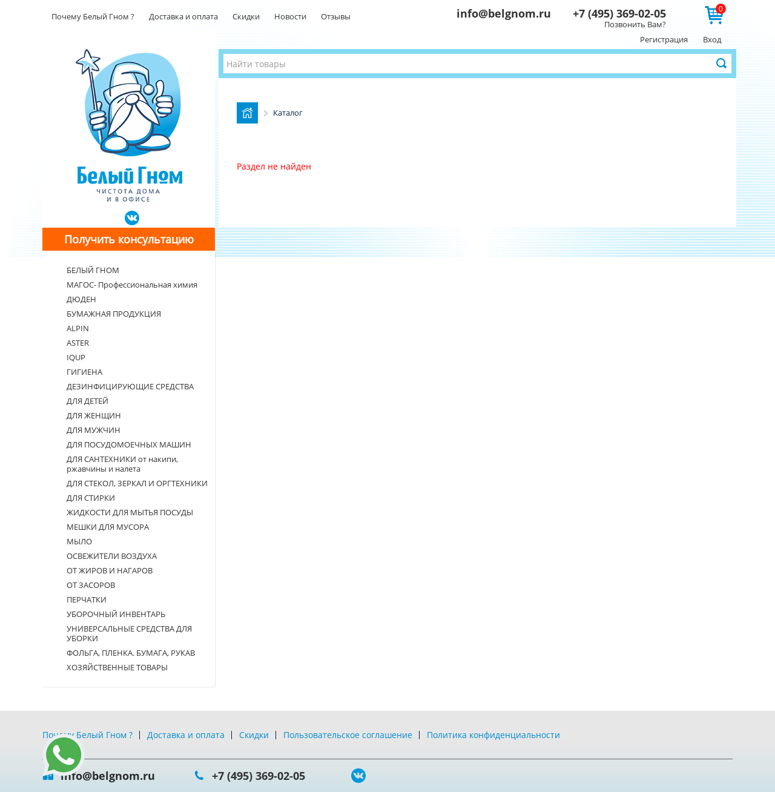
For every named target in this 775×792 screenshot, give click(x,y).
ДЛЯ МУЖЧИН (93, 429)
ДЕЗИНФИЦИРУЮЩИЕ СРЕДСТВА (130, 386)
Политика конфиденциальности (493, 735)
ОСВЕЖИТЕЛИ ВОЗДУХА (112, 555)
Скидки (246, 16)
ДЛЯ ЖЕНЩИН (94, 415)
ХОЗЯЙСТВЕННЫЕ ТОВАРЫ (117, 667)
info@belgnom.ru (504, 13)
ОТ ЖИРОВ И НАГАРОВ (110, 570)
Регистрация (664, 39)
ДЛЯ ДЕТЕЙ (87, 400)
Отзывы (336, 16)
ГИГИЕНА (84, 371)
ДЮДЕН (81, 299)
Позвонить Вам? (635, 24)
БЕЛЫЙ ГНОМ (93, 270)
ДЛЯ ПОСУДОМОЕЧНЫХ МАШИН (129, 444)
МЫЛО (79, 541)
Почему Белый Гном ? (92, 16)
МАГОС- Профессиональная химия (132, 284)
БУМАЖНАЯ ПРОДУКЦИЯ (114, 313)
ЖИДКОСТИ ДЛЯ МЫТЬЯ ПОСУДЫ (130, 512)
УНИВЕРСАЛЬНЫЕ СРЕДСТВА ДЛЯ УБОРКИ (129, 633)
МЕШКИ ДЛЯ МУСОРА (108, 526)
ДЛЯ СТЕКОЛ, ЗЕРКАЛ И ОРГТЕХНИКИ (137, 483)
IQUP (76, 357)
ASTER (78, 342)
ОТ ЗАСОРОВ (91, 584)
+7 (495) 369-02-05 (619, 13)
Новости (290, 16)
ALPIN (78, 328)
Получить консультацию (129, 239)
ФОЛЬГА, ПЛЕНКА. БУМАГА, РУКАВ (131, 652)
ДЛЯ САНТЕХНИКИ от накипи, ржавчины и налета (122, 464)
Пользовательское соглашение (347, 735)
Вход (712, 39)
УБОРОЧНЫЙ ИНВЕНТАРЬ (116, 614)
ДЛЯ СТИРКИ (91, 497)
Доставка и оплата (183, 16)
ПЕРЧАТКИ (87, 599)
